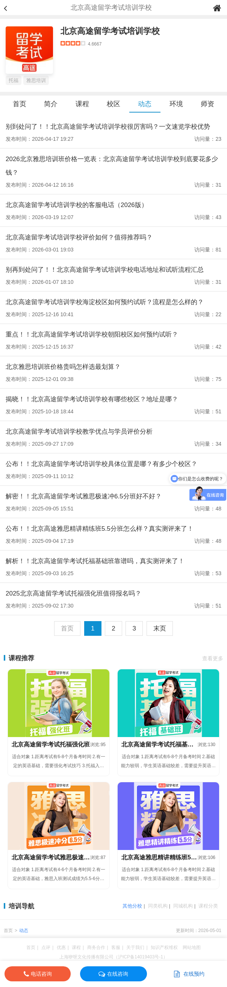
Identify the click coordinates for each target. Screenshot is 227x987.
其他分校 (132, 906)
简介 (51, 104)
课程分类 (208, 906)
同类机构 (158, 906)
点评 (45, 947)
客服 (115, 947)
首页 (19, 104)
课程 (82, 104)
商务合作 (96, 947)
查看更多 (212, 658)
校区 (113, 104)
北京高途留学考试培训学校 (110, 31)
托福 (13, 80)
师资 (207, 104)
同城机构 (183, 906)
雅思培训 (36, 80)
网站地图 (192, 947)
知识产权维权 (164, 947)
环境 (176, 104)
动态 (144, 104)
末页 (159, 628)
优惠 (61, 947)
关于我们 (135, 947)
